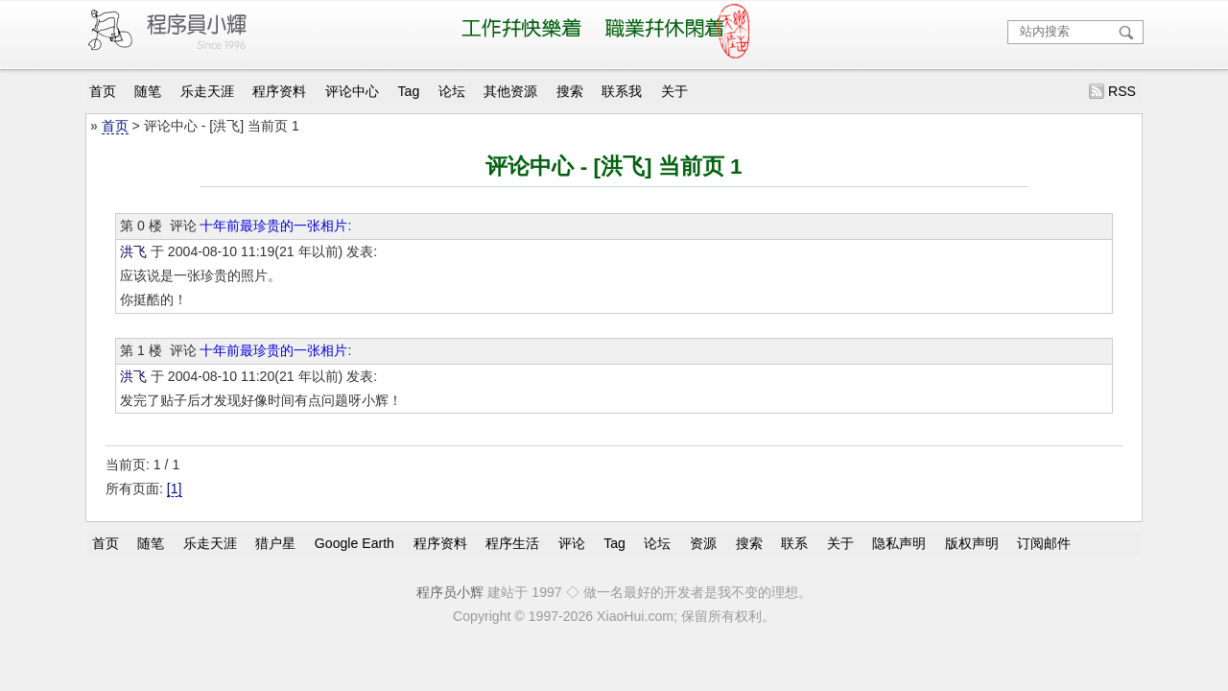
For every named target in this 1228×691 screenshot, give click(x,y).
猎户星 (275, 543)
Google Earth (354, 543)
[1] (174, 488)
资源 (703, 543)
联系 (794, 543)
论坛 (451, 91)
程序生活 (512, 543)
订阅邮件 (1044, 543)
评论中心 (352, 91)
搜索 (569, 91)
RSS (1122, 91)
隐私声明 (899, 543)
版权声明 (972, 543)
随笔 (147, 91)
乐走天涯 (207, 91)
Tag (409, 91)
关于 (674, 91)
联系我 (622, 91)
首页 (102, 91)
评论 (571, 543)
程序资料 (279, 91)
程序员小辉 (450, 592)
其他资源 (510, 91)
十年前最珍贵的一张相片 (273, 225)
